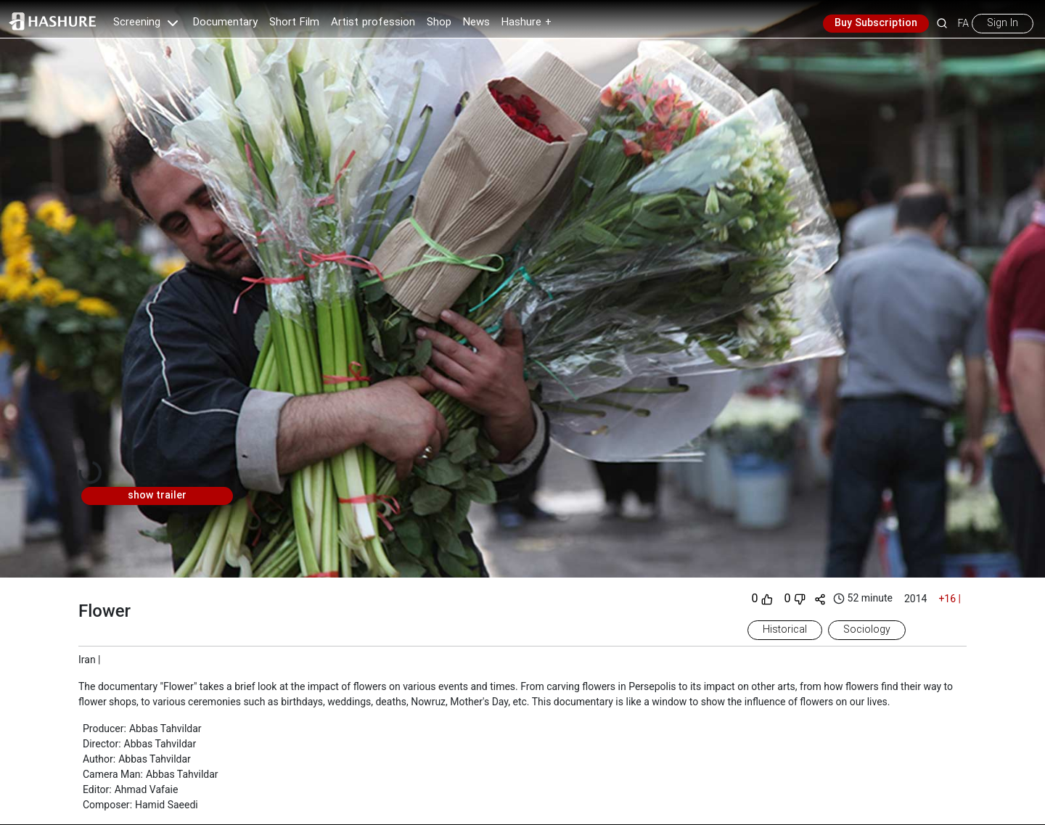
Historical (785, 630)
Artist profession (373, 22)
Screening (147, 22)
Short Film (294, 22)
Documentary (225, 22)
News (476, 22)
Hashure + (526, 22)
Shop (439, 22)
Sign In (1002, 23)
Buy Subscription (876, 23)
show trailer (157, 496)
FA (963, 23)
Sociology (866, 630)
